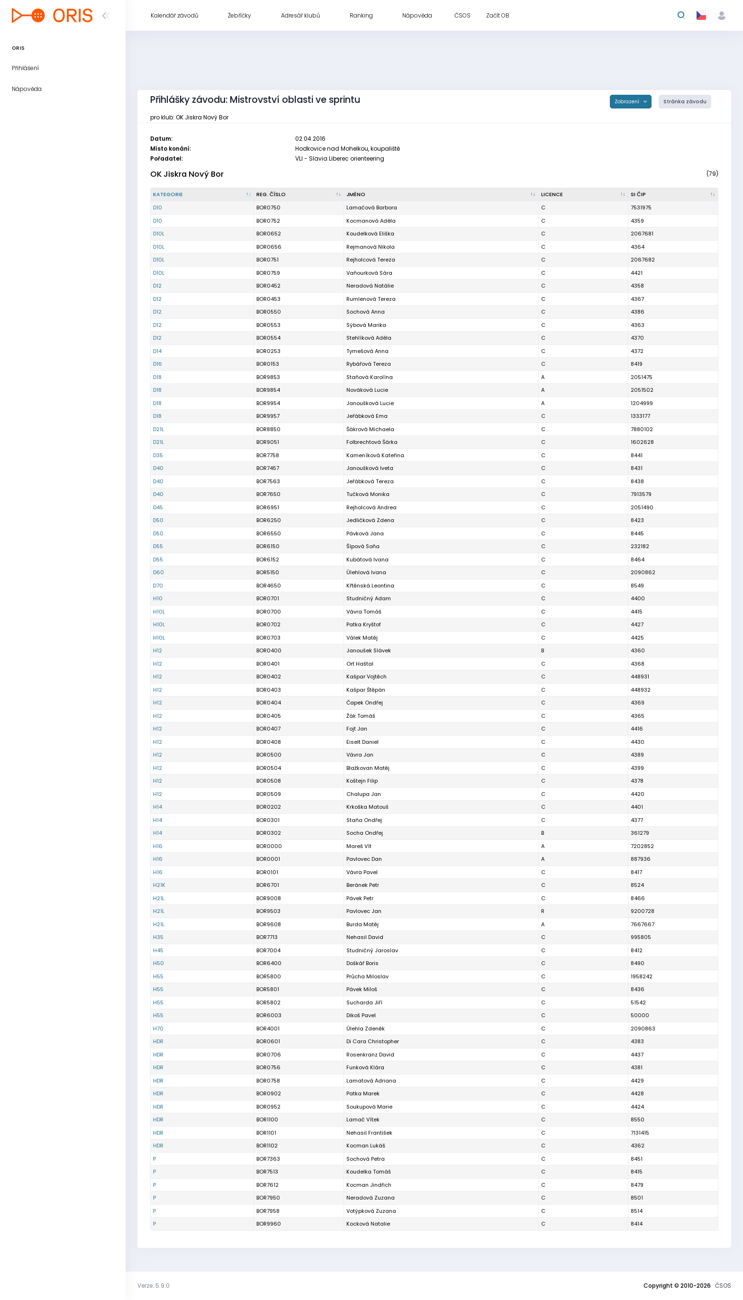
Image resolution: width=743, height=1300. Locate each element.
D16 (157, 364)
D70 (158, 585)
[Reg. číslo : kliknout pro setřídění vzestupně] (299, 194)
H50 (158, 963)
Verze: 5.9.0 (153, 1286)
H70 (158, 1028)
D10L (158, 233)
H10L (159, 611)
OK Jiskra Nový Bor (187, 174)
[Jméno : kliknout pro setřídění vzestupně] (441, 194)
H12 (157, 650)
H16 (158, 846)
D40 (158, 468)
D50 (158, 520)
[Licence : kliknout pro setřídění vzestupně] (584, 194)
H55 (158, 976)
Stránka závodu (685, 101)
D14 (157, 351)
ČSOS (723, 1286)
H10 (158, 598)
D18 (157, 377)
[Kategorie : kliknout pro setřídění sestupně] (202, 194)
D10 (157, 207)
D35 (158, 455)
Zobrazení (628, 101)
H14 (157, 807)
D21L (158, 429)
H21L (158, 898)
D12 (157, 285)
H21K (159, 885)
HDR (158, 1041)
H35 (158, 937)
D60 (158, 572)
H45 (158, 950)
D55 (158, 546)
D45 (158, 507)
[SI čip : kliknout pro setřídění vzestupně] (673, 194)
